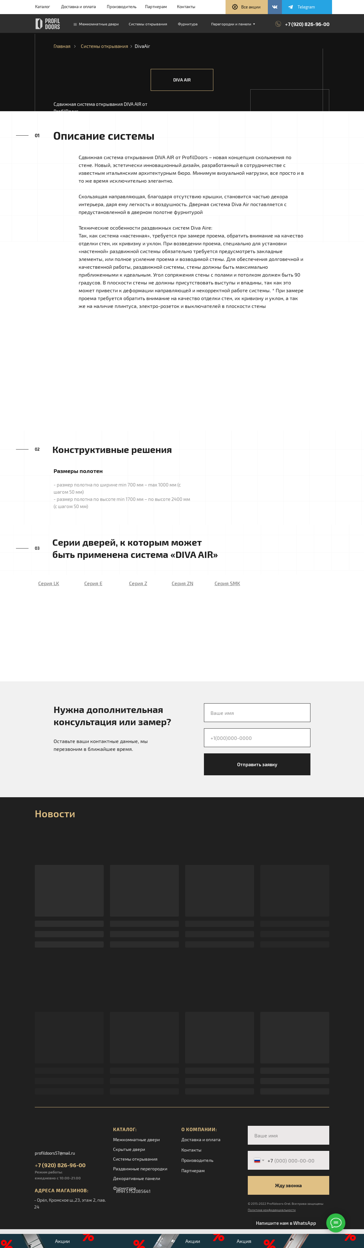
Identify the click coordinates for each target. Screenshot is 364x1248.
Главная (62, 46)
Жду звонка (288, 1185)
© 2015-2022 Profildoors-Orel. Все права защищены (285, 1203)
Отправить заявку (257, 764)
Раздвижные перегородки (140, 1168)
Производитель (122, 6)
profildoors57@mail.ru (55, 1153)
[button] (247, 7)
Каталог (42, 6)
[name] (257, 712)
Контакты (186, 6)
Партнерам (156, 6)
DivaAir (142, 46)
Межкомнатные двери (136, 1139)
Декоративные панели (136, 1178)
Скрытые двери (129, 1149)
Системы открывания (104, 46)
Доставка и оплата (78, 6)
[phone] (257, 737)
